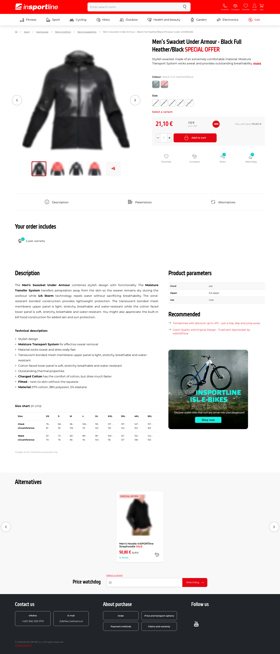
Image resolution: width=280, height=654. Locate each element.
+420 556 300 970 (33, 618)
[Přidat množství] (169, 137)
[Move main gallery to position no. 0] (38, 168)
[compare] (157, 554)
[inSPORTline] (36, 7)
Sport (53, 20)
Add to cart (195, 138)
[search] (185, 6)
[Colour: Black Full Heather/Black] (156, 84)
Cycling (78, 20)
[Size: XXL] (189, 102)
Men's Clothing (63, 31)
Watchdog (195, 582)
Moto (103, 20)
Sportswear (42, 31)
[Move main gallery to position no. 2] (76, 168)
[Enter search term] (133, 6)
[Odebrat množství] (158, 137)
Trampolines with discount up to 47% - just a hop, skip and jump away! (216, 323)
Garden (198, 20)
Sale (254, 20)
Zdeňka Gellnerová (71, 618)
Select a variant (114, 575)
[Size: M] (164, 102)
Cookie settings (23, 645)
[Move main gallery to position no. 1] (57, 168)
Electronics (227, 20)
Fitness (28, 20)
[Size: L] (172, 102)
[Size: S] (155, 102)
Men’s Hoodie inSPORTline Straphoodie (136, 545)
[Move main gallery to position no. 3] (94, 168)
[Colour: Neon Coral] (164, 84)
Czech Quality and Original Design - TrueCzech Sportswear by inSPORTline (211, 331)
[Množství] (163, 137)
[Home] (16, 32)
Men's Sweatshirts (86, 31)
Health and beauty (164, 20)
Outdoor (129, 20)
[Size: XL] (180, 102)
